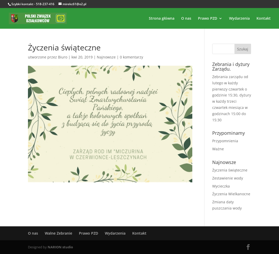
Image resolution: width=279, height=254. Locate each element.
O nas (186, 19)
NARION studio (60, 247)
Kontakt (263, 19)
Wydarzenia (239, 19)
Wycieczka (221, 186)
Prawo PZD (207, 19)
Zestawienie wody (227, 178)
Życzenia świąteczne (229, 170)
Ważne (218, 148)
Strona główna (161, 19)
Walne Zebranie (58, 233)
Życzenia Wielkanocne (231, 193)
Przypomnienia (225, 140)
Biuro (62, 57)
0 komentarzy (131, 57)
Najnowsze (106, 57)
